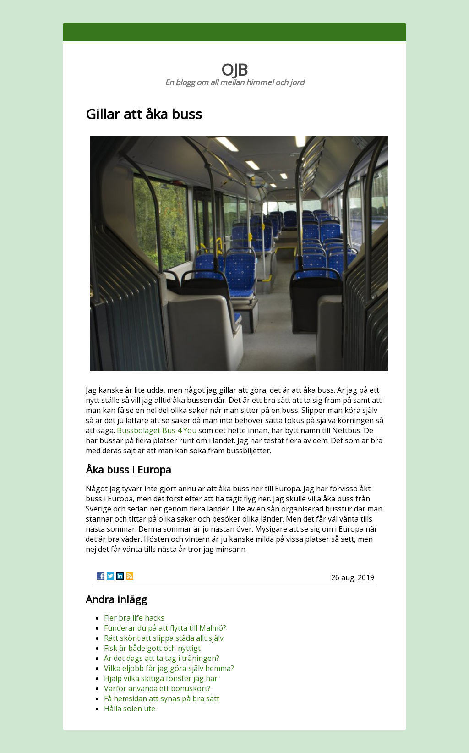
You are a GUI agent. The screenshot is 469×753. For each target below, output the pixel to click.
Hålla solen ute (129, 709)
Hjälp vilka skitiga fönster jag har (161, 678)
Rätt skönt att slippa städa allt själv (164, 638)
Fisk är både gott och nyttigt (152, 648)
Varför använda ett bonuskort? (157, 688)
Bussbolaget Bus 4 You (156, 430)
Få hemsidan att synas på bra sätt (161, 698)
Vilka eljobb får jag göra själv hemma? (169, 668)
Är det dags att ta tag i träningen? (161, 658)
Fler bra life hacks (134, 618)
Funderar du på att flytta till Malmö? (165, 628)
